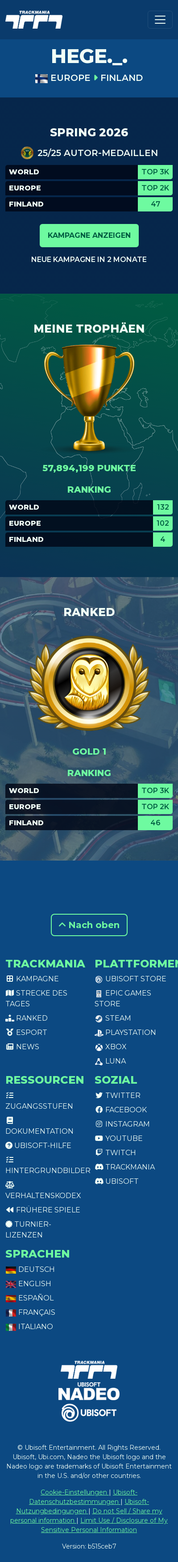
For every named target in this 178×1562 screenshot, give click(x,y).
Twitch (115, 1152)
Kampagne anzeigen (89, 235)
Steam (113, 1018)
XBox (111, 1047)
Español (29, 1298)
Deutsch (30, 1269)
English (28, 1283)
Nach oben (89, 925)
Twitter (118, 1095)
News (22, 1047)
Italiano (29, 1326)
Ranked (26, 1018)
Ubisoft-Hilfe (38, 1145)
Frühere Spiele (42, 1210)
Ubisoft (117, 1181)
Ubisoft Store (130, 979)
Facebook (121, 1110)
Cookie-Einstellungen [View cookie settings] (75, 1492)
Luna (110, 1061)
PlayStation (125, 1032)
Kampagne (32, 979)
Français (30, 1312)
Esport (26, 1032)
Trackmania (125, 1167)
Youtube (119, 1138)
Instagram (122, 1124)
